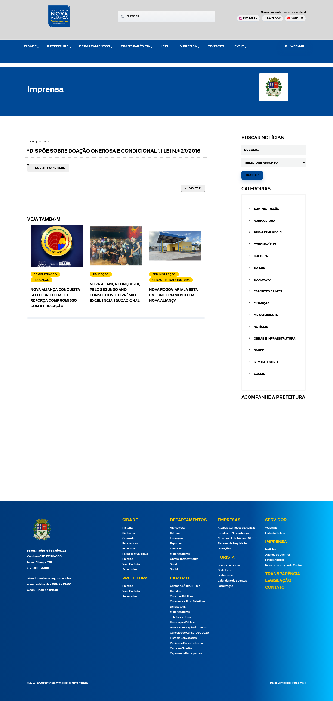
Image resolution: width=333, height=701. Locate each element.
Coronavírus (265, 244)
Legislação (278, 580)
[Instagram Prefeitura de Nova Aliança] (248, 18)
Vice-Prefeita (131, 564)
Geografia (128, 538)
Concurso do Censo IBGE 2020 (189, 632)
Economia (128, 548)
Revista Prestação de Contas (188, 627)
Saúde (259, 350)
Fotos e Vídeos (274, 560)
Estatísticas (130, 543)
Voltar (193, 188)
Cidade (30, 46)
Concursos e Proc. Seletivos (187, 601)
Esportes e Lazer (268, 291)
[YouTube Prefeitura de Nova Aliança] (295, 18)
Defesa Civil (178, 607)
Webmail (271, 528)
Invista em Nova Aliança (233, 533)
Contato (216, 46)
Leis (164, 46)
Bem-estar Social (268, 232)
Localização (225, 586)
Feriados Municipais (135, 554)
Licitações (224, 548)
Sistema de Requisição (232, 543)
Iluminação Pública (182, 622)
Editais (259, 267)
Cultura (261, 256)
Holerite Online (275, 533)
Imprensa (188, 46)
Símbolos (128, 533)
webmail (295, 46)
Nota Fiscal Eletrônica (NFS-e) (238, 538)
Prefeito (127, 559)
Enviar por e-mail (50, 168)
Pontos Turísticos (229, 565)
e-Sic (239, 46)
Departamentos (94, 46)
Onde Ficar (224, 570)
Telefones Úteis (180, 617)
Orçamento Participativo (186, 653)
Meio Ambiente (266, 315)
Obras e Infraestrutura (274, 338)
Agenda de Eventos (277, 555)
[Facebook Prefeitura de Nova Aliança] (272, 18)
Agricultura (264, 220)
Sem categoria (266, 362)
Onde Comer (226, 575)
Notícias (261, 326)
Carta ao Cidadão (181, 648)
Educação (262, 279)
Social (259, 374)
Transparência (135, 46)
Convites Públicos (181, 596)
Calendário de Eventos (232, 580)
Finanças (261, 303)
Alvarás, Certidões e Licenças (236, 528)
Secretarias (129, 569)
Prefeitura (58, 46)
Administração (266, 209)
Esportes (176, 543)
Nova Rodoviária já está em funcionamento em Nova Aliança (173, 295)
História (127, 528)
